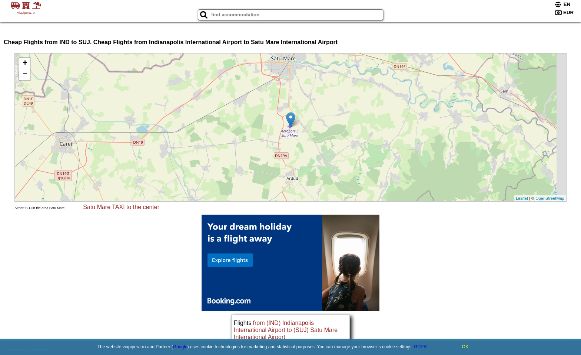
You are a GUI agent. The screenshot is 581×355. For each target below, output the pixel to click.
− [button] (25, 74)
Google (180, 346)
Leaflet (522, 198)
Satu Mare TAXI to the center (121, 207)
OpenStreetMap (549, 198)
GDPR (420, 346)
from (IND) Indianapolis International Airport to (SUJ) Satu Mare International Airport (286, 330)
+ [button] (25, 63)
